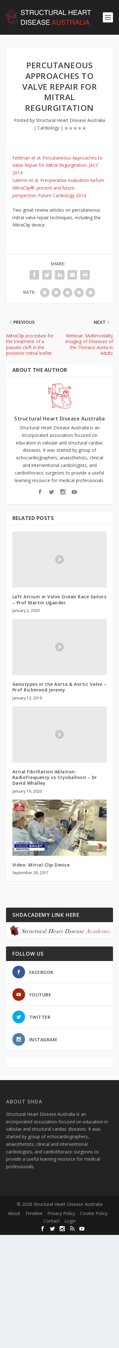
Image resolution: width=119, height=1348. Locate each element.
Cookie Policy (94, 1213)
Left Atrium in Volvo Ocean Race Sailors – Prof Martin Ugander (59, 599)
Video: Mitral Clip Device (41, 865)
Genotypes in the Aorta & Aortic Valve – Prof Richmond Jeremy (59, 687)
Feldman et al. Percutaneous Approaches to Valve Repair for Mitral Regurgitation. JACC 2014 (57, 165)
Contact (51, 1221)
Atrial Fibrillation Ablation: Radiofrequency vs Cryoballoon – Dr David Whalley (54, 777)
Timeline (34, 1213)
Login (70, 1221)
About (14, 1213)
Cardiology (48, 128)
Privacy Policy (61, 1213)
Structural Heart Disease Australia (70, 120)
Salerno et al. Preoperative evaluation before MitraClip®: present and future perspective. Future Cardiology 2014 (58, 187)
